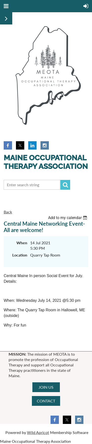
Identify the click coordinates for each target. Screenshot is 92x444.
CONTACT (46, 400)
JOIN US (46, 387)
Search (65, 185)
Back (8, 212)
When (21, 242)
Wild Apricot (38, 432)
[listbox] (68, 218)
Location (19, 255)
